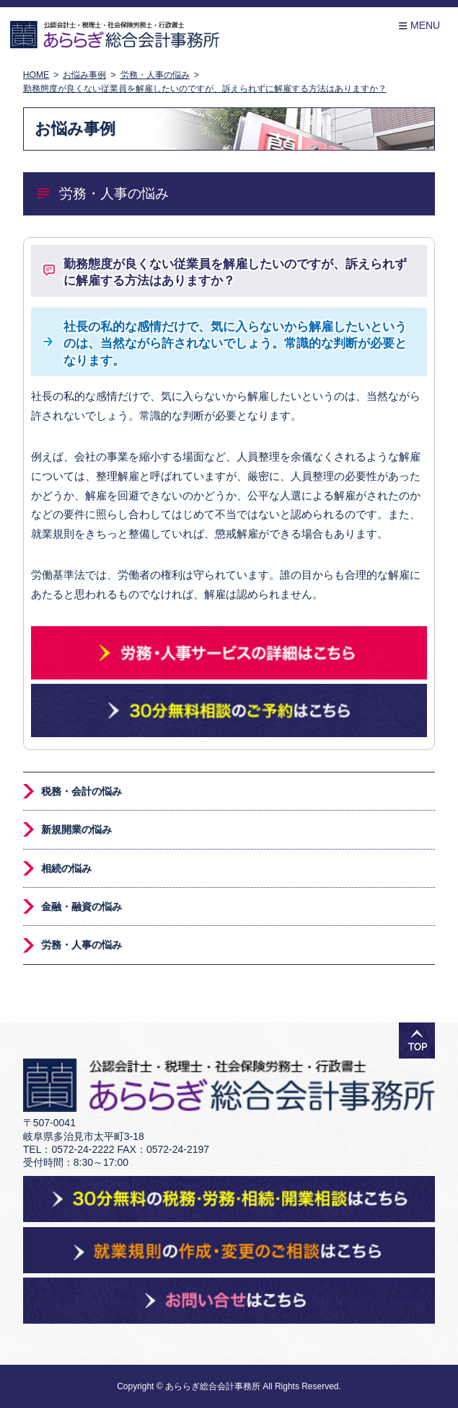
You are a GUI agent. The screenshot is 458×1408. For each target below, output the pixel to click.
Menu (419, 26)
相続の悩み (66, 868)
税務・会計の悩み (81, 791)
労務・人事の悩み (81, 944)
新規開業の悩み (76, 829)
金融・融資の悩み (81, 906)
